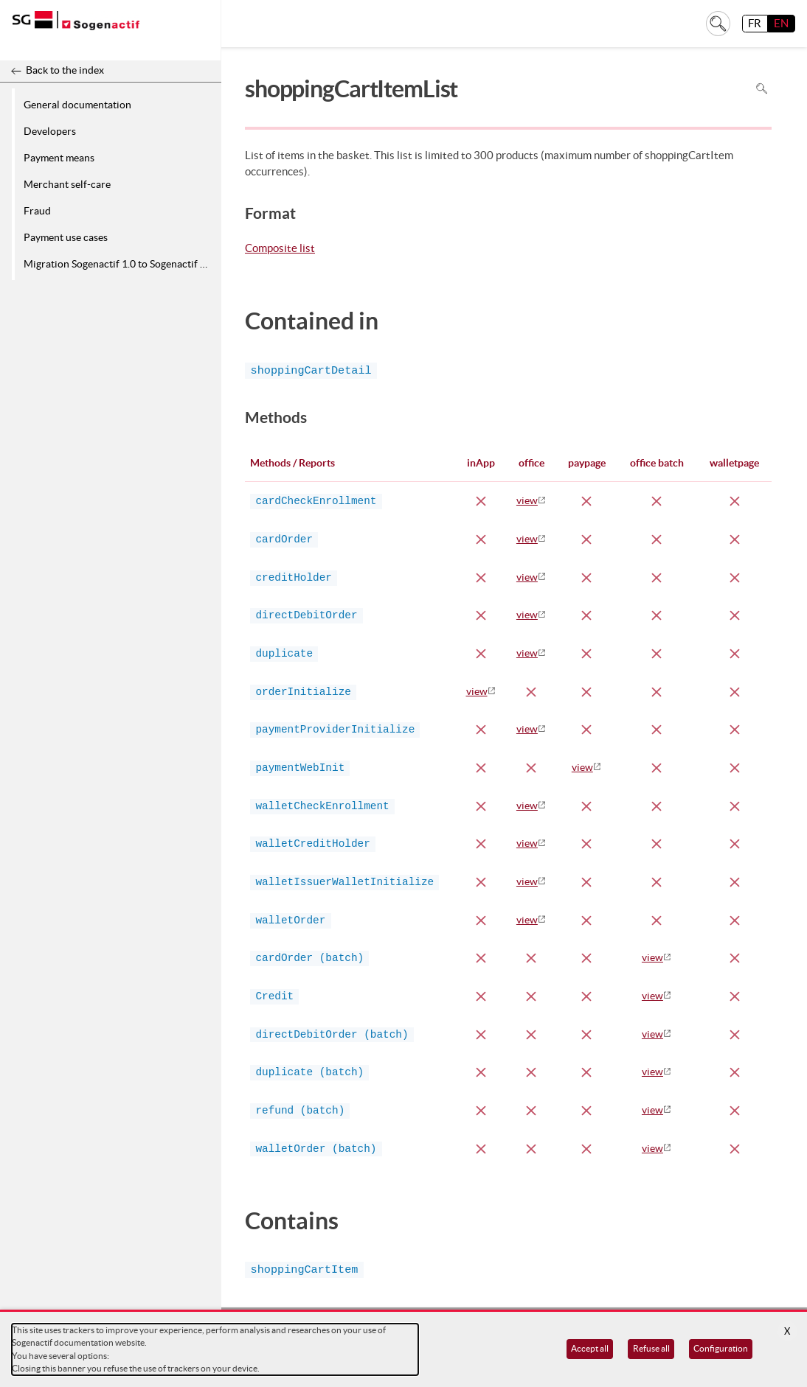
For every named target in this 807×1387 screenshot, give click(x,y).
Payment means (59, 158)
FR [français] (754, 23)
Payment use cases (66, 237)
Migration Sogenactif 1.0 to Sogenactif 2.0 (119, 264)
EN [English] (781, 23)
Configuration (720, 1348)
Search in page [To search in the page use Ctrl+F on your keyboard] (762, 89)
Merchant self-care (67, 184)
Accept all (590, 1348)
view (527, 500)
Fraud (37, 211)
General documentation (77, 105)
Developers (50, 131)
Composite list (280, 249)
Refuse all (651, 1348)
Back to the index (65, 70)
